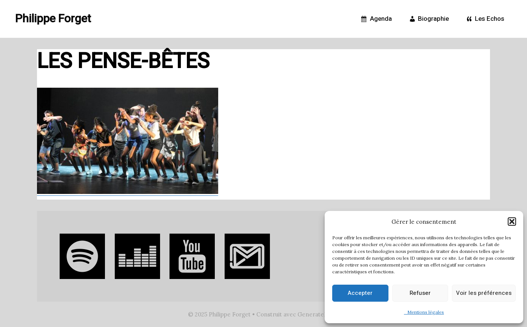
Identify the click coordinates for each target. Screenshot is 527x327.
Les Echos (484, 19)
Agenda (375, 19)
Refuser (420, 293)
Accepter (360, 293)
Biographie (428, 19)
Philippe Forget (53, 19)
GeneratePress (318, 314)
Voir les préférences (484, 293)
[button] (512, 221)
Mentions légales (424, 312)
